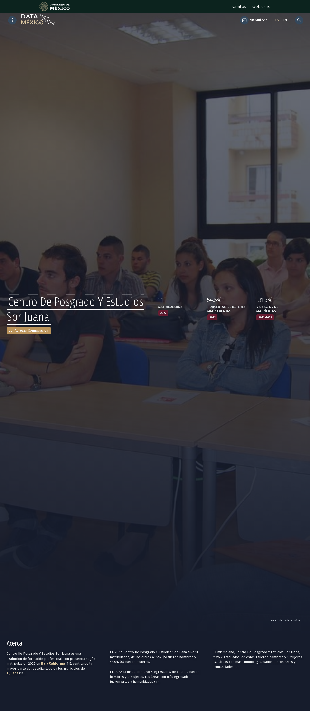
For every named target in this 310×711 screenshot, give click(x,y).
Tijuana (12, 673)
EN (285, 20)
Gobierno (261, 6)
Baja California (53, 663)
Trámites (237, 6)
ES (277, 20)
